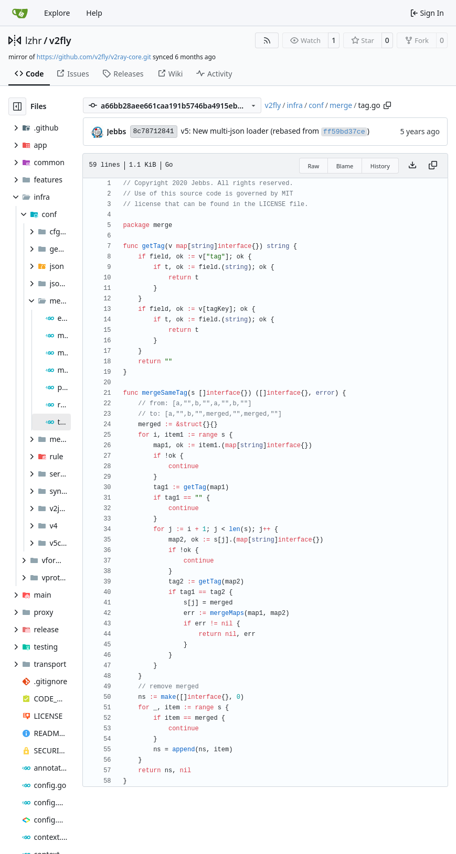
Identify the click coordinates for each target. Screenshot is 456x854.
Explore (57, 13)
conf (316, 105)
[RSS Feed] (267, 40)
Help (94, 13)
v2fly (60, 40)
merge (341, 105)
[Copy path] (387, 105)
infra (294, 105)
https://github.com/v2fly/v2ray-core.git (94, 56)
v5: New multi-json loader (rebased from (251, 131)
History (380, 166)
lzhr (33, 40)
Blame (345, 166)
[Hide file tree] (17, 106)
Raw (314, 166)
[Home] (20, 13)
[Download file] (412, 166)
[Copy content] (433, 166)
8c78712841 (153, 131)
